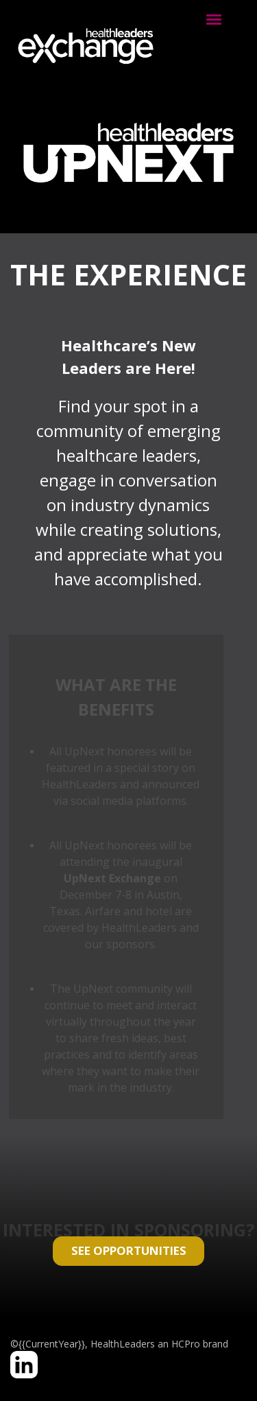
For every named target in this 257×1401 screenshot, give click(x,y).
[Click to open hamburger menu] (213, 18)
